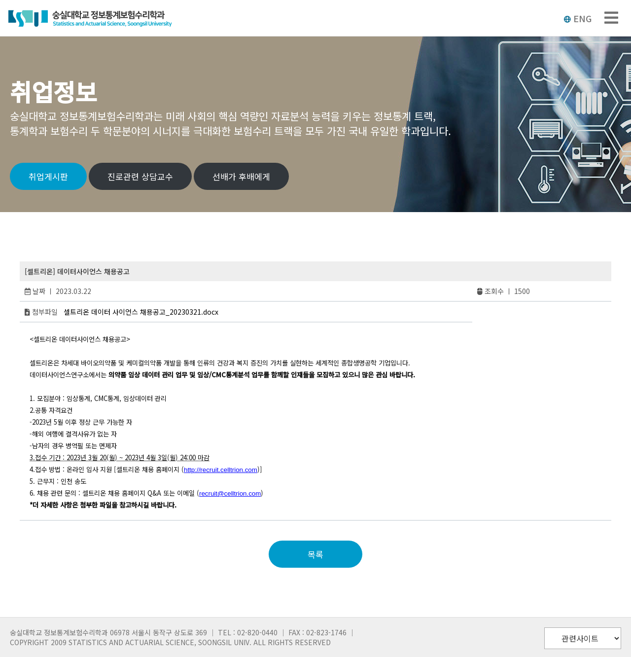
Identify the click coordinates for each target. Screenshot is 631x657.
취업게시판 (48, 176)
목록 (315, 554)
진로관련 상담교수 (140, 176)
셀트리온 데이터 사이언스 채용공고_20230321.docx (141, 312)
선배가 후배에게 (241, 176)
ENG (577, 18)
